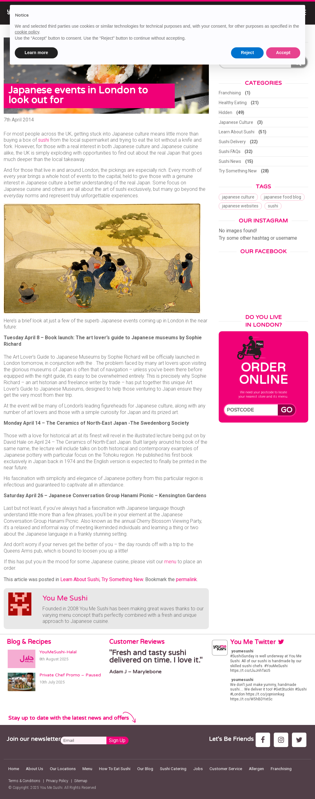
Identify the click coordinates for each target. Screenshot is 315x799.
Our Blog (145, 768)
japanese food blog (282, 197)
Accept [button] (283, 52)
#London (237, 694)
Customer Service (225, 768)
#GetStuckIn (283, 689)
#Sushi (301, 689)
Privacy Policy (57, 781)
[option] (157, 661)
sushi (43, 140)
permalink (186, 579)
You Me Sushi (65, 598)
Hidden (225, 112)
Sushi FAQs (230, 151)
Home (13, 768)
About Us (34, 768)
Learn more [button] (36, 52)
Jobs (198, 768)
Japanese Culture (236, 122)
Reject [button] (247, 52)
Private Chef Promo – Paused (70, 675)
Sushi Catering (173, 768)
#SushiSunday (242, 656)
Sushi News (230, 161)
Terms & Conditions (24, 781)
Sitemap (80, 781)
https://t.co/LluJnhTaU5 (250, 670)
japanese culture (238, 197)
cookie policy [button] (27, 32)
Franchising (230, 92)
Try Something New (122, 579)
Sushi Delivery (232, 141)
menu (170, 562)
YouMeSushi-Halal (58, 652)
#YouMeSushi (276, 666)
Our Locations (63, 768)
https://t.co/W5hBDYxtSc (251, 699)
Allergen (256, 768)
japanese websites (240, 205)
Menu (87, 768)
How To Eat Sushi (114, 768)
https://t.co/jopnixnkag (265, 694)
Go (286, 410)
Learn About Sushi (79, 579)
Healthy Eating (233, 102)
